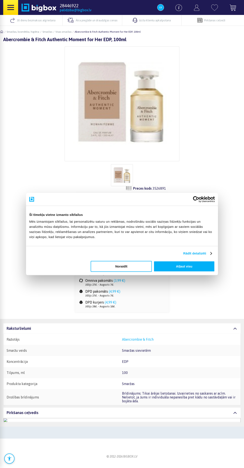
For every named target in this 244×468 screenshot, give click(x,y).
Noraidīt (121, 266)
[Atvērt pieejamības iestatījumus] (9, 458)
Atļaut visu (184, 266)
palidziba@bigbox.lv (76, 10)
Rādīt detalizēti (194, 253)
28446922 (69, 5)
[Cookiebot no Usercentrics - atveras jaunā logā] (196, 199)
